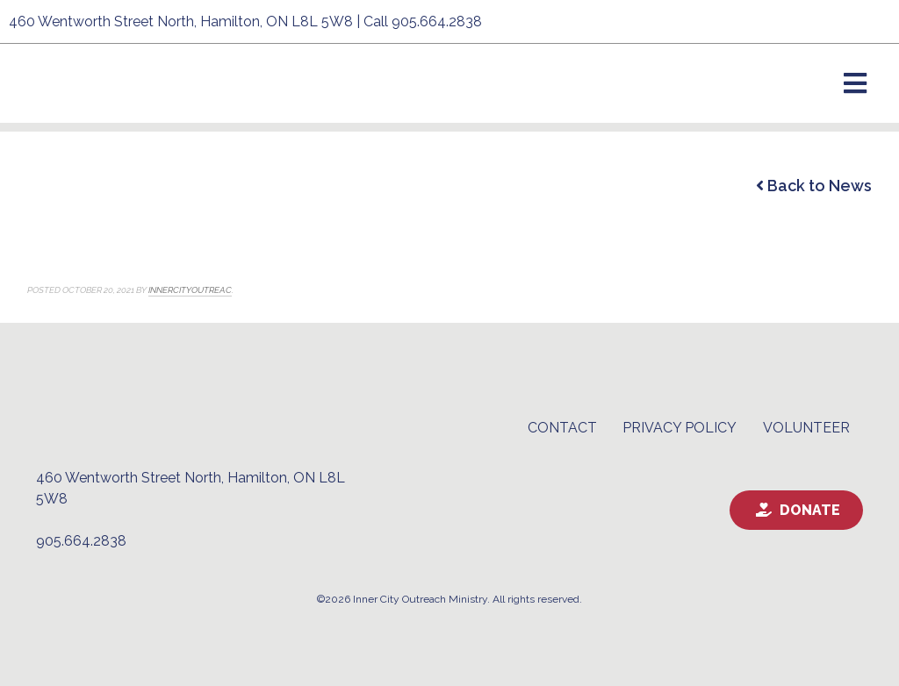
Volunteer (806, 427)
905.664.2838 (437, 21)
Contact (562, 427)
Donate (810, 510)
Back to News (814, 185)
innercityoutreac (190, 290)
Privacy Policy (679, 427)
